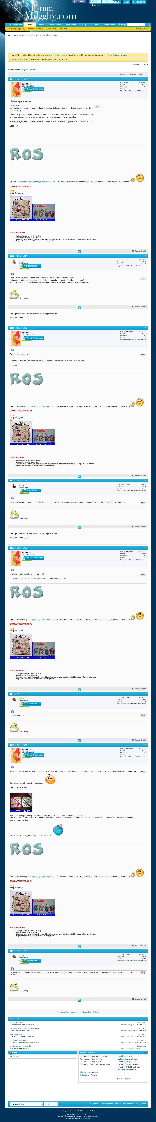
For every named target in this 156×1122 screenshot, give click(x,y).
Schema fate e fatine (90, 1012)
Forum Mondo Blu (107, 1104)
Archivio (118, 1104)
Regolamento (70, 25)
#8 (145, 951)
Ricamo (22, 35)
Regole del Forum (124, 1079)
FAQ (23, 29)
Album (41, 25)
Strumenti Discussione (137, 74)
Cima (144, 1104)
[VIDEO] (128, 1064)
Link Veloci (63, 29)
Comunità (39, 29)
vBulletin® (77, 1114)
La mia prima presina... (19, 1040)
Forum (29, 25)
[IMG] (127, 1061)
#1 (145, 79)
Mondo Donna (16, 25)
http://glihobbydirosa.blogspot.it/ (41, 182)
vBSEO (85, 1118)
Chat (96, 25)
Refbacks (84, 1075)
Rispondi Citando (139, 251)
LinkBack (123, 74)
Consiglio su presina (27, 69)
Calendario (31, 29)
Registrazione (139, 2)
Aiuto (126, 2)
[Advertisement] (62, 43)
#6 (145, 693)
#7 (145, 745)
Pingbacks (84, 1072)
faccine (123, 1059)
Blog (84, 25)
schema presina (16, 1034)
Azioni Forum (51, 29)
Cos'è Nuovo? (55, 25)
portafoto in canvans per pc (69, 1012)
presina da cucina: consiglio (20, 1046)
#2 (145, 256)
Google (15, 1056)
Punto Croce (33, 35)
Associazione (109, 25)
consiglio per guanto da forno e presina (25, 1028)
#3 (145, 328)
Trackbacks (122, 1069)
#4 (145, 480)
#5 (145, 548)
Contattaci (94, 1104)
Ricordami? (96, 5)
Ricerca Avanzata (141, 28)
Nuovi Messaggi (15, 29)
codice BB (123, 1056)
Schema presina (16, 1022)
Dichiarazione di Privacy (132, 1104)
